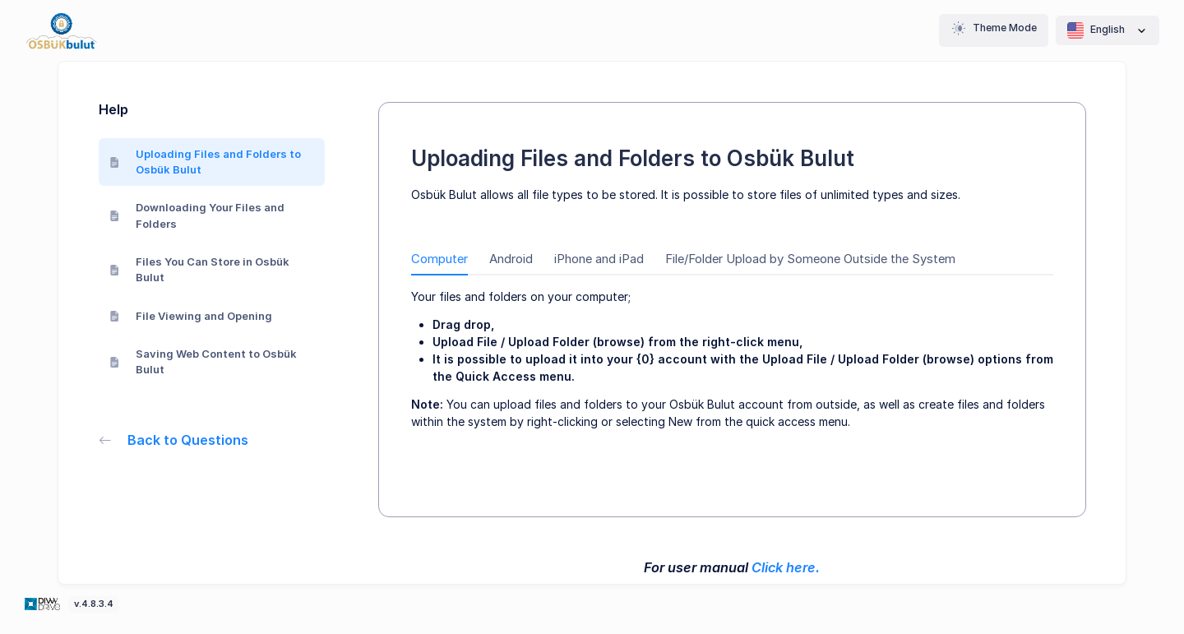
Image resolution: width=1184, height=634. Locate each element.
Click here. (786, 567)
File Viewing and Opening (191, 315)
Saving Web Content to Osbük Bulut (203, 362)
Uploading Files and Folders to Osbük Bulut (205, 162)
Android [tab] (511, 259)
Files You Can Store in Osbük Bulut (199, 270)
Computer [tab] (439, 259)
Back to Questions (174, 440)
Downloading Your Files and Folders (197, 215)
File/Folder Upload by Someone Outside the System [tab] (810, 259)
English (1107, 30)
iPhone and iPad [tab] (599, 259)
